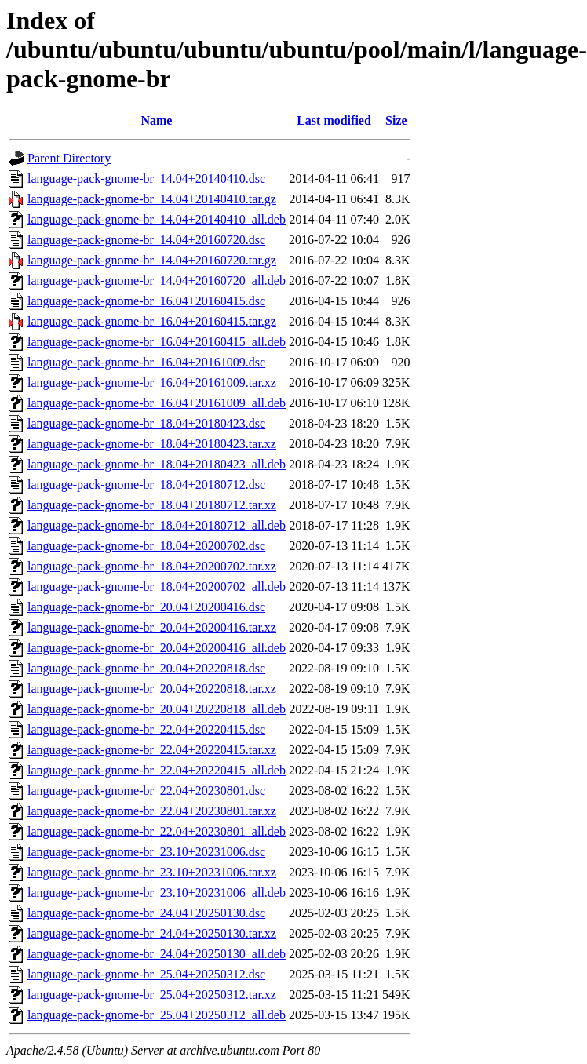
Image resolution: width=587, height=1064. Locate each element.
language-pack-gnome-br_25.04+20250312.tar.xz (151, 994)
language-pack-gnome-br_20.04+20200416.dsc (146, 607)
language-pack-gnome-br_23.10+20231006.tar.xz (151, 872)
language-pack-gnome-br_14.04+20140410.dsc (146, 178)
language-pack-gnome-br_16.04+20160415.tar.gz (151, 321)
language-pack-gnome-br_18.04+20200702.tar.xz (151, 566)
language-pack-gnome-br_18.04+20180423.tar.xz (151, 443)
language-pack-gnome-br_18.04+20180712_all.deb (156, 525)
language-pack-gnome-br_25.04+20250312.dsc (146, 974)
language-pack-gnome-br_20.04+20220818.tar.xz (151, 688)
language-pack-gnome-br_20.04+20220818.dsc (146, 668)
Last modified (334, 120)
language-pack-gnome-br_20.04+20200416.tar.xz (151, 627)
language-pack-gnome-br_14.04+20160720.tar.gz (151, 260)
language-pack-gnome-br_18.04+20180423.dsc (146, 423)
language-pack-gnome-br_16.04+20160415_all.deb (156, 341)
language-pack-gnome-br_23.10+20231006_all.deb (156, 892)
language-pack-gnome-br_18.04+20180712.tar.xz (151, 505)
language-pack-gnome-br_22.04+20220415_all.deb (156, 770)
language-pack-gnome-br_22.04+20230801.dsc (146, 790)
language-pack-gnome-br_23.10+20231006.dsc (146, 851)
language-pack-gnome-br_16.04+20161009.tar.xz (151, 382)
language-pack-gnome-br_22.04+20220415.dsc (146, 729)
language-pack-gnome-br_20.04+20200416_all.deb (156, 647)
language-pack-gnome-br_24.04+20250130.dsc (146, 913)
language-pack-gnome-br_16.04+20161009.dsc (146, 362)
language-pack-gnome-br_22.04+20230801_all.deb (156, 831)
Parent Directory (69, 158)
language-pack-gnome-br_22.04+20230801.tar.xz (151, 811)
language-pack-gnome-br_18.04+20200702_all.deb (156, 586)
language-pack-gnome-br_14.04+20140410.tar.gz (151, 199)
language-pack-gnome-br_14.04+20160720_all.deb (156, 280)
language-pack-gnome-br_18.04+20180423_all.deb (156, 464)
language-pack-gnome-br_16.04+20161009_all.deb (156, 403)
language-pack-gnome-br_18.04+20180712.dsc (146, 484)
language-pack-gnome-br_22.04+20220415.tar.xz (151, 749)
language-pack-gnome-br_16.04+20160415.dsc (146, 301)
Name (156, 120)
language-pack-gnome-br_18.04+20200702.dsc (146, 545)
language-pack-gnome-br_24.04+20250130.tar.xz (151, 933)
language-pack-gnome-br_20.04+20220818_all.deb (156, 709)
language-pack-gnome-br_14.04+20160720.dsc (146, 239)
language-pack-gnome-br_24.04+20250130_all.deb (156, 953)
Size (396, 120)
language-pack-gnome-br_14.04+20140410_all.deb (156, 219)
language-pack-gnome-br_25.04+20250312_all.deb (156, 1015)
